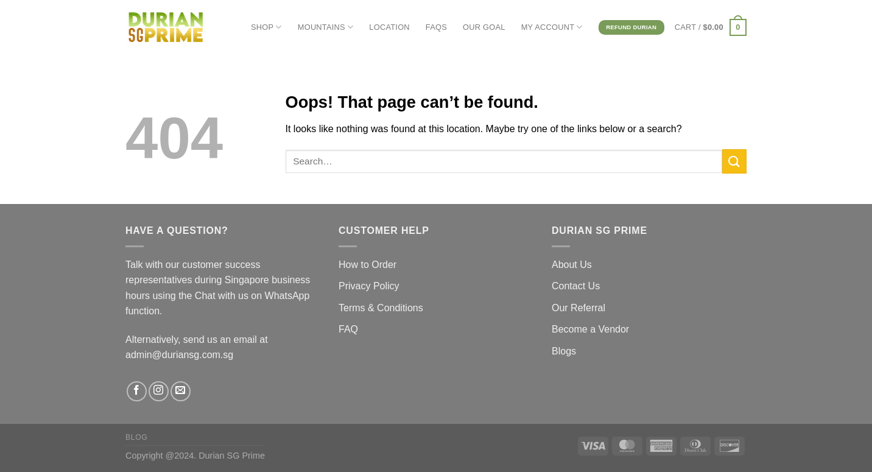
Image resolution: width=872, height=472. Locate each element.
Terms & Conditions (381, 308)
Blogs (564, 351)
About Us (572, 264)
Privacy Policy (369, 286)
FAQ (348, 329)
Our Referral (578, 308)
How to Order (367, 264)
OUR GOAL (484, 27)
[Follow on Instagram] (159, 391)
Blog (136, 437)
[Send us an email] (181, 391)
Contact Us (576, 286)
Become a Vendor (590, 329)
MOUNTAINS (326, 27)
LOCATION (389, 27)
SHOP (266, 27)
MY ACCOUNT (552, 27)
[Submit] (734, 161)
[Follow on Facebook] (137, 391)
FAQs (436, 27)
